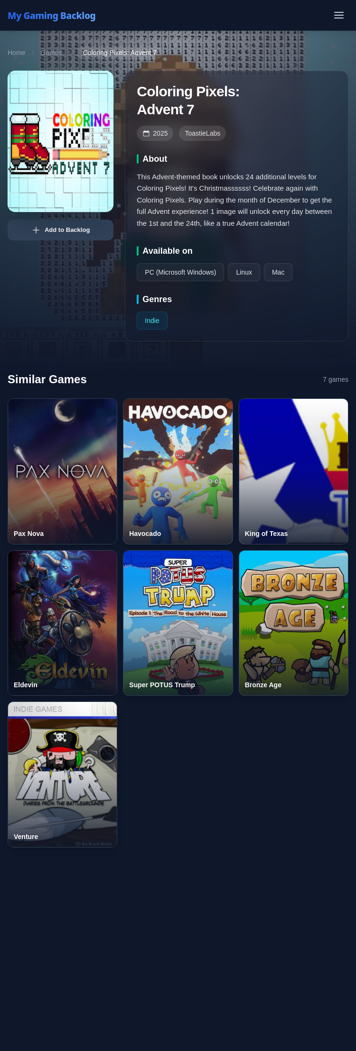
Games (51, 52)
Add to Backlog (60, 230)
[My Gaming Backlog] (61, 15)
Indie (152, 320)
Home (16, 52)
